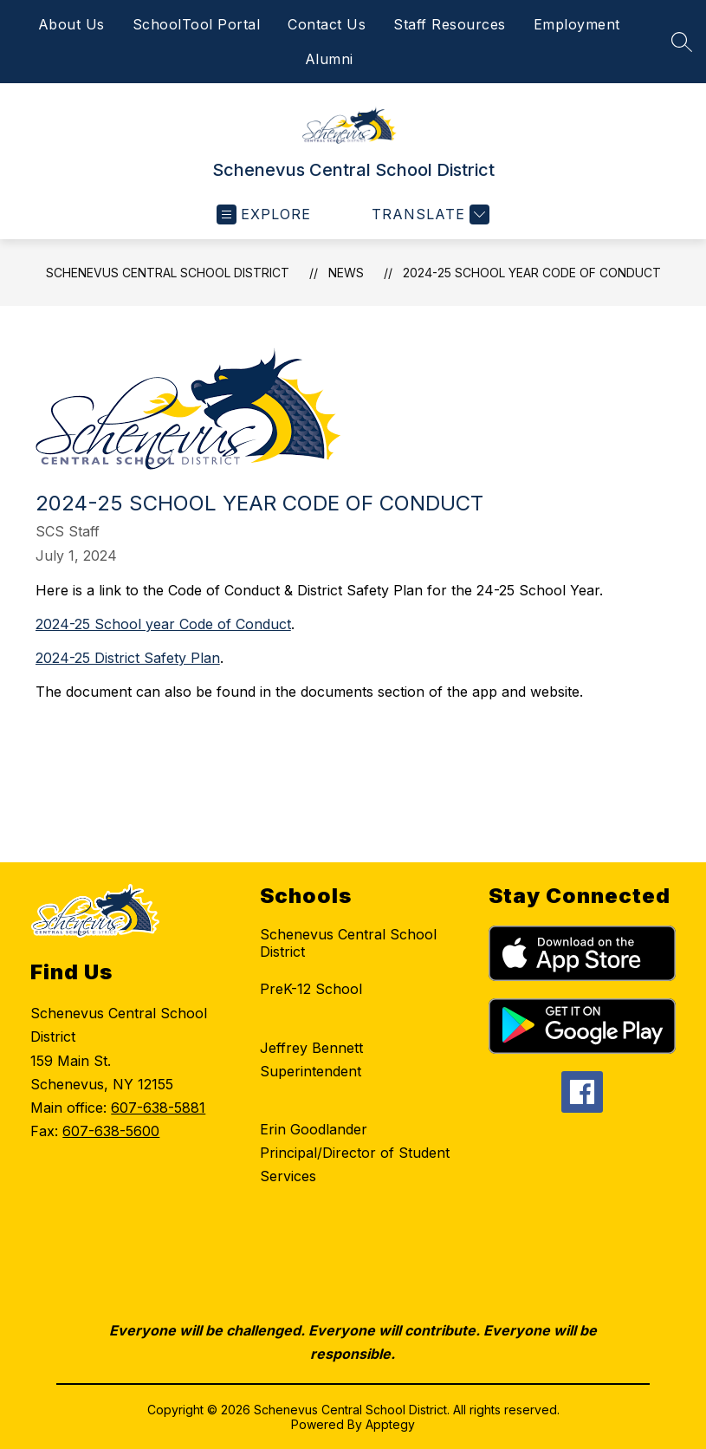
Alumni (329, 59)
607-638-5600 (110, 1131)
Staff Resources (449, 24)
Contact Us (327, 24)
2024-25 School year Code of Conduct (163, 624)
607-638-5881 (158, 1107)
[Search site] (681, 41)
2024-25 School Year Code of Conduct (532, 272)
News (346, 272)
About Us (71, 24)
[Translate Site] (428, 214)
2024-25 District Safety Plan (128, 657)
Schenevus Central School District (167, 272)
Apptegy (390, 1424)
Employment (577, 24)
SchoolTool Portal (197, 24)
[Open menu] (264, 214)
